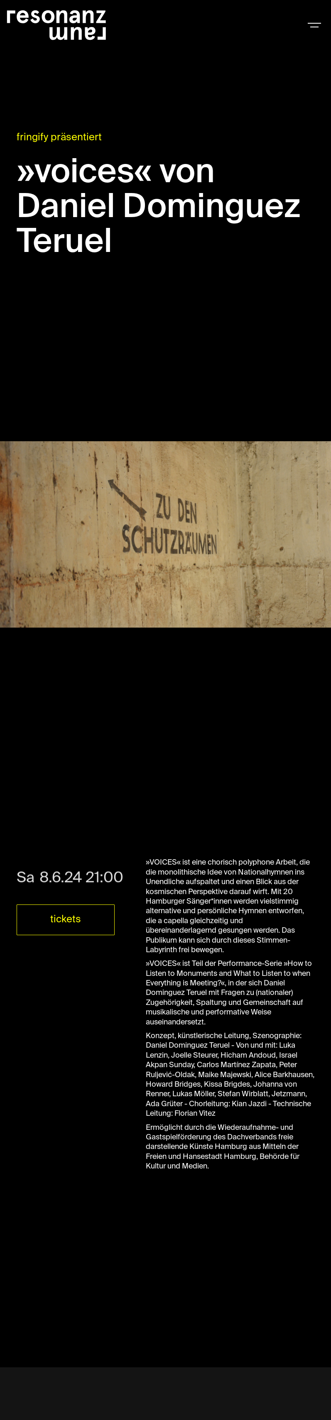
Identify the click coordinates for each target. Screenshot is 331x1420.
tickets (65, 919)
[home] (56, 25)
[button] (314, 25)
